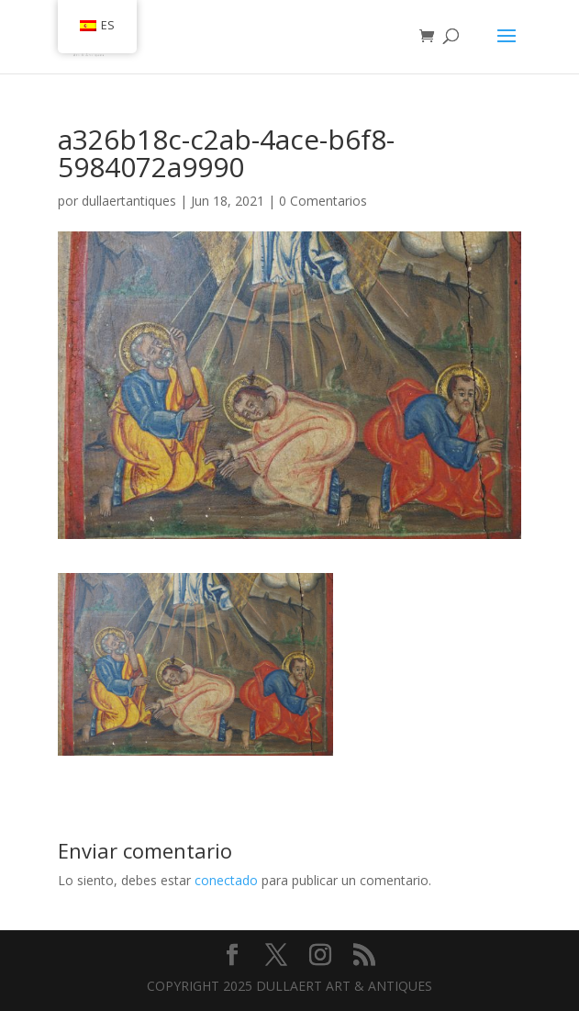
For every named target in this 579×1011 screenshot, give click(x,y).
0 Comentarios (323, 200)
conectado (226, 880)
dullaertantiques (129, 200)
